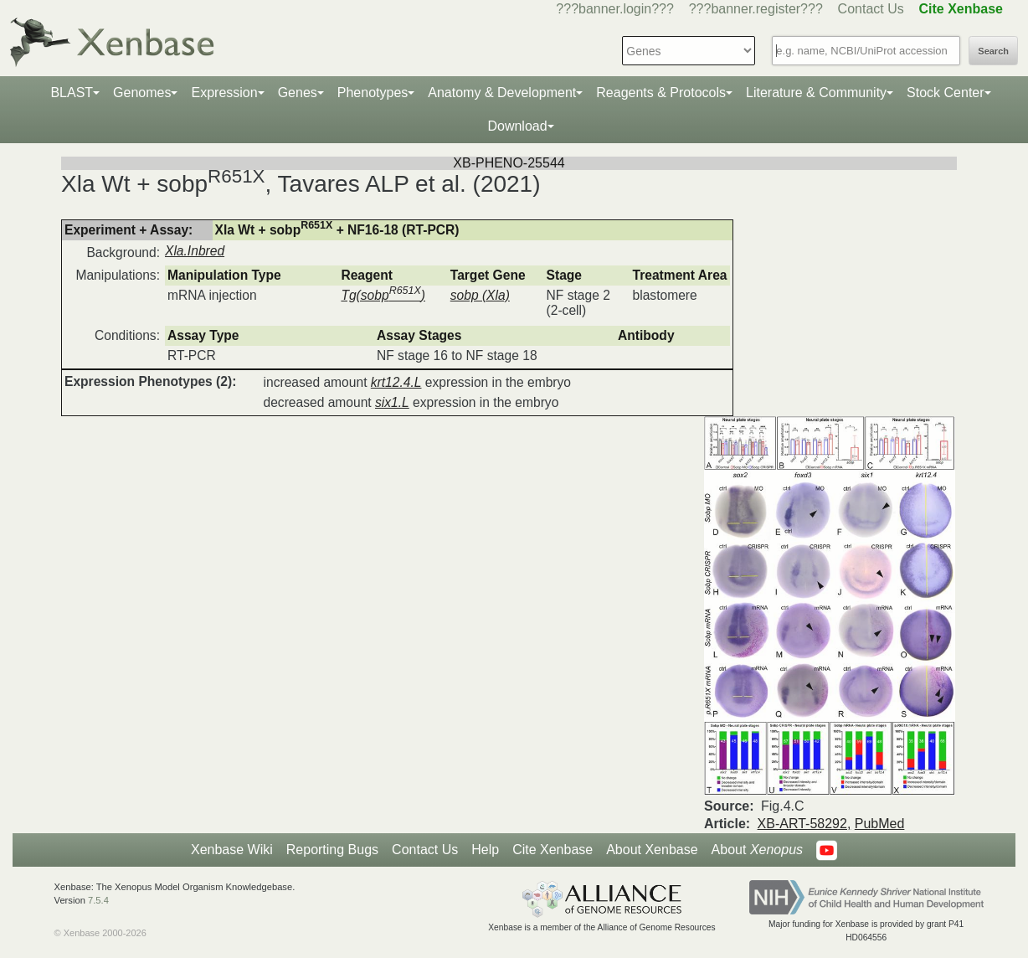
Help (485, 849)
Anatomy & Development (502, 92)
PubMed (880, 823)
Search (993, 51)
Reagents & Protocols (661, 92)
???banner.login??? (615, 9)
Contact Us (871, 9)
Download (517, 126)
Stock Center (945, 92)
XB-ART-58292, (804, 823)
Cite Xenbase (552, 849)
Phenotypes (373, 92)
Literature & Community (816, 92)
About (757, 850)
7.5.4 (98, 900)
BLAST (71, 92)
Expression (224, 92)
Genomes (142, 92)
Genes (297, 92)
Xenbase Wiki (232, 849)
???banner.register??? (756, 9)
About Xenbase (651, 849)
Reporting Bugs (332, 849)
